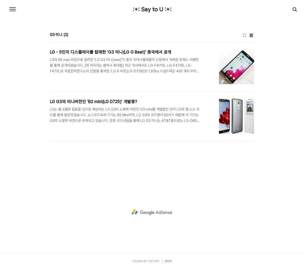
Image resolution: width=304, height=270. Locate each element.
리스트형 (251, 35)
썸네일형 (244, 35)
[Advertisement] (152, 212)
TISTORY (153, 261)
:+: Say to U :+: (152, 9)
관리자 (168, 261)
